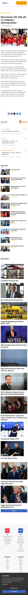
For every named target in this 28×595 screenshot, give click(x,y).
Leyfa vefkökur (14, 591)
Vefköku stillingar (14, 588)
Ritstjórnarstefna (21, 541)
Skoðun (7, 565)
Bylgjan (20, 567)
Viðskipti (7, 560)
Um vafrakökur (20, 549)
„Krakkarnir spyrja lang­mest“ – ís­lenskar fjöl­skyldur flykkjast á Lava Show (18, 213)
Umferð (20, 546)
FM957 (20, 568)
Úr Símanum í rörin (15, 169)
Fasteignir (20, 560)
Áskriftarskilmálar (20, 543)
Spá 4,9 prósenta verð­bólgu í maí (18, 195)
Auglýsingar (20, 538)
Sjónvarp (7, 567)
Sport (7, 562)
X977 (21, 570)
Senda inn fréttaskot (20, 551)
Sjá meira (14, 510)
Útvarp (7, 568)
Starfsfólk (20, 544)
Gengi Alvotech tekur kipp (16, 246)
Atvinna (20, 562)
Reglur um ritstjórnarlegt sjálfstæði (7, 537)
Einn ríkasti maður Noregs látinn (12, 300)
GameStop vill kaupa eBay (10, 281)
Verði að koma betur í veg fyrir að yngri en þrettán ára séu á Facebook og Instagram (14, 418)
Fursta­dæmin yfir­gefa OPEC (10, 439)
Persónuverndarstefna (7, 539)
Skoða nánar (5, 584)
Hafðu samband (21, 539)
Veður (21, 565)
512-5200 (21, 536)
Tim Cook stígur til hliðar (9, 458)
